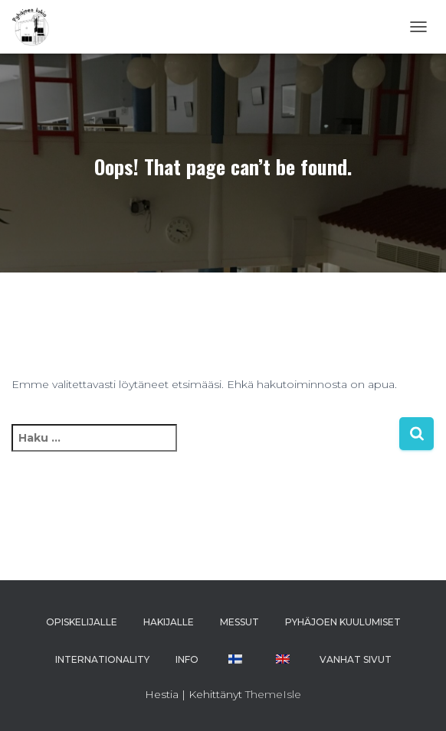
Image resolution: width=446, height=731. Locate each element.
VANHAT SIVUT (356, 659)
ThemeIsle (273, 694)
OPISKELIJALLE (81, 622)
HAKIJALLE (168, 622)
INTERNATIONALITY (102, 659)
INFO (186, 659)
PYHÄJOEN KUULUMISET (343, 622)
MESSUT (239, 622)
